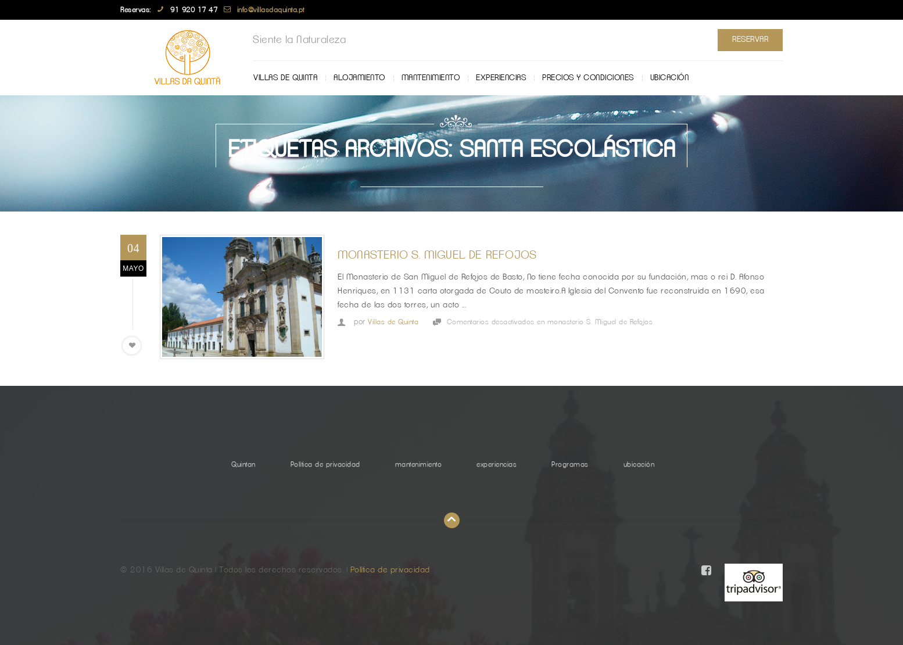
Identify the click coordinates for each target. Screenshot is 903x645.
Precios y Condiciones (588, 78)
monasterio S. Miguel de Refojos (437, 255)
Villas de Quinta (285, 78)
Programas (570, 464)
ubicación (669, 78)
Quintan (243, 464)
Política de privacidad (325, 464)
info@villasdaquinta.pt (270, 9)
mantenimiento (431, 78)
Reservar (750, 39)
